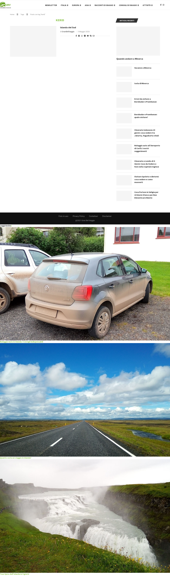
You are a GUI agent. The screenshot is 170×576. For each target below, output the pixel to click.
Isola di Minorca (141, 84)
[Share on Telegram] (85, 36)
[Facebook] (160, 5)
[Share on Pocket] (88, 36)
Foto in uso (63, 217)
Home (12, 15)
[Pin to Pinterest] (79, 36)
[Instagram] (163, 5)
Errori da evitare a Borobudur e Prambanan (145, 101)
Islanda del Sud (68, 28)
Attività (147, 5)
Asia (87, 5)
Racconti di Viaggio (104, 5)
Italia (63, 5)
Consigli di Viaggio (128, 5)
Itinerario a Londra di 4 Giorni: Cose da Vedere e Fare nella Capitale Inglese (146, 164)
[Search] (168, 5)
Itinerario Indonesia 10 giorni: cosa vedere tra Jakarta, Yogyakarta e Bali (146, 133)
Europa (75, 5)
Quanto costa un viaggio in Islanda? (15, 458)
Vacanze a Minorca (142, 68)
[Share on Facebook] (76, 36)
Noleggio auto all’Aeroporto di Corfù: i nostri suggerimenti (145, 149)
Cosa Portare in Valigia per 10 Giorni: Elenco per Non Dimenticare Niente (146, 195)
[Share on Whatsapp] (82, 36)
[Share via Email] (93, 36)
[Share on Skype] (90, 36)
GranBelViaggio (68, 32)
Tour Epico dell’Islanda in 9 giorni (14, 574)
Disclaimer (107, 217)
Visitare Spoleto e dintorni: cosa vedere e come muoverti (146, 180)
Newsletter (51, 5)
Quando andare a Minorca (129, 59)
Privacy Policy (79, 217)
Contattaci (93, 217)
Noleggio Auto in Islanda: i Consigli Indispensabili (21, 342)
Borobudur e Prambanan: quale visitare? (146, 116)
